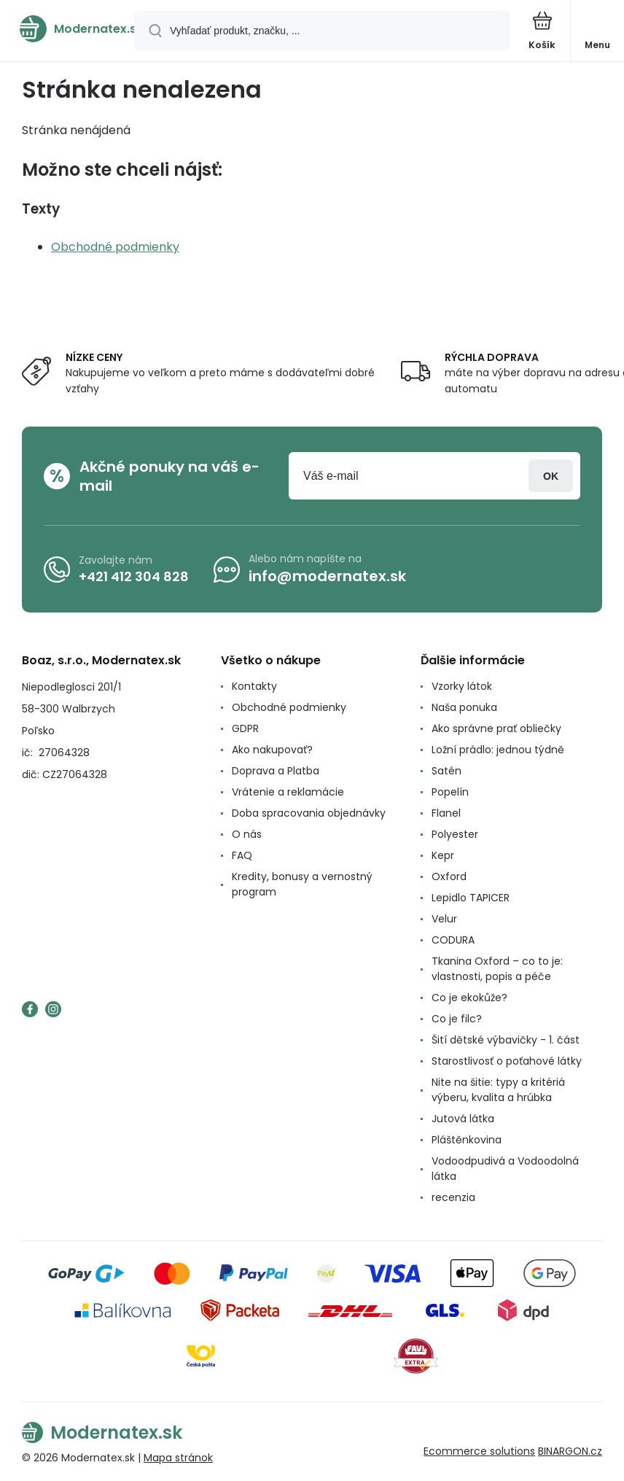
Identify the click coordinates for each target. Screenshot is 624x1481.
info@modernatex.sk (327, 576)
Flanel (446, 813)
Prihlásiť (551, 475)
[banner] (68, 29)
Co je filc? (457, 1018)
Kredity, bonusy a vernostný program (302, 884)
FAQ (242, 855)
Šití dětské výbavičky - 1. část (506, 1040)
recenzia (453, 1197)
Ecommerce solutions (479, 1451)
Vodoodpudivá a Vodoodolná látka (505, 1168)
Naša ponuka (464, 707)
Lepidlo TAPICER (471, 897)
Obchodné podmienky (115, 246)
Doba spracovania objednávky (309, 813)
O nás (247, 834)
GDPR (245, 728)
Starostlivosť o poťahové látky (507, 1061)
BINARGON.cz (570, 1451)
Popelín (450, 792)
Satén (446, 770)
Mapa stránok (178, 1457)
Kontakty (254, 686)
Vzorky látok (462, 686)
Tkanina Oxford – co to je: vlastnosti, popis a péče (497, 969)
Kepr (443, 855)
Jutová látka (463, 1118)
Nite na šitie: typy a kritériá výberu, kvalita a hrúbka (498, 1090)
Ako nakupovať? (272, 749)
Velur (444, 918)
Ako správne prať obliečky (496, 728)
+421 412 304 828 (134, 576)
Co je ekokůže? (469, 997)
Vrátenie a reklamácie (288, 792)
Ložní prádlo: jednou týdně (498, 749)
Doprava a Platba (275, 770)
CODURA (453, 940)
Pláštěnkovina (467, 1139)
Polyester (455, 834)
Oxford (449, 876)
